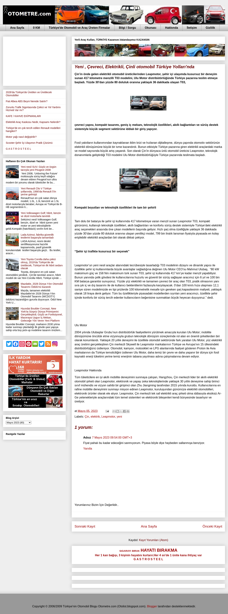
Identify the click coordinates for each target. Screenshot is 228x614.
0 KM (36, 27)
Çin (87, 416)
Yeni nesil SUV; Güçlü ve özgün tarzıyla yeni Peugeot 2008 (38, 168)
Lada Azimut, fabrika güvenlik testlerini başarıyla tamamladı (37, 236)
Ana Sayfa (17, 27)
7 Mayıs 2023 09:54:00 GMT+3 (112, 437)
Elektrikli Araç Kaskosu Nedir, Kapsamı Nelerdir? (33, 122)
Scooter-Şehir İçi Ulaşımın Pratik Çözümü (29, 142)
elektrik (95, 416)
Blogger (152, 606)
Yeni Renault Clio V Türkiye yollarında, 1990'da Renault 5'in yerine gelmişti (38, 191)
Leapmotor (108, 416)
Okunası (150, 27)
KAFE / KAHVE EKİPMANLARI (23, 116)
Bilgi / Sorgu (127, 27)
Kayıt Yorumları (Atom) (153, 540)
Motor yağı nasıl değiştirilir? (21, 136)
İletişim (192, 27)
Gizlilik (210, 27)
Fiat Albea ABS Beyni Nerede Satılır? (26, 101)
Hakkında (171, 27)
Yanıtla (87, 448)
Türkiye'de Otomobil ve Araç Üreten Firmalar (79, 27)
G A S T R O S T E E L (18, 148)
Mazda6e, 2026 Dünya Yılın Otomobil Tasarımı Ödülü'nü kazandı (42, 285)
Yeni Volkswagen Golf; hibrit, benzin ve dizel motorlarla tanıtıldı (41, 215)
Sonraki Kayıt (85, 526)
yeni (119, 416)
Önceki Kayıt (212, 526)
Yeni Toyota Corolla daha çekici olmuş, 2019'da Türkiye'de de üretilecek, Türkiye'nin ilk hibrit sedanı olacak (42, 264)
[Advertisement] (34, 60)
